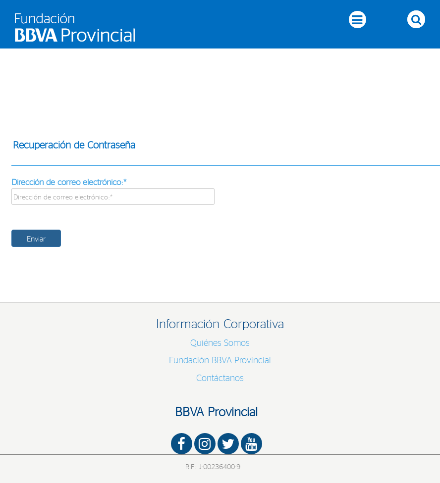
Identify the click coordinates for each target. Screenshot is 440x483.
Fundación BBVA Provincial (220, 359)
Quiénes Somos (220, 342)
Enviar (36, 238)
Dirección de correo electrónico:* (68, 182)
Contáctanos (220, 377)
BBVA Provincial (216, 411)
